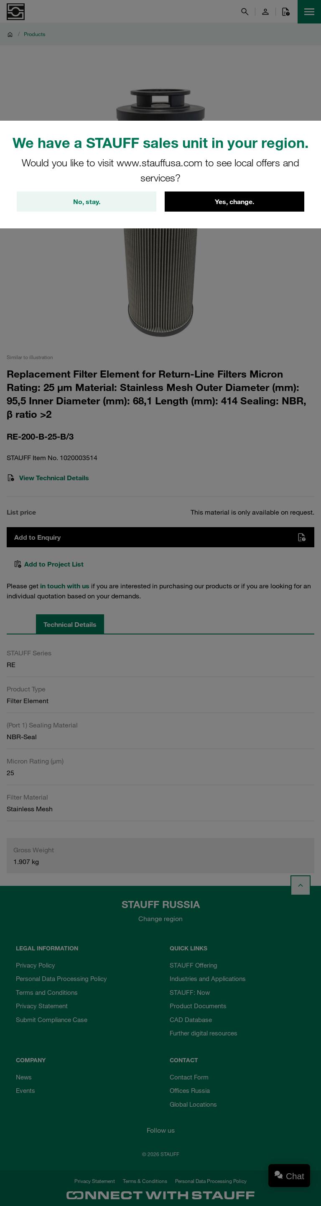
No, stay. (86, 201)
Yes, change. (234, 201)
